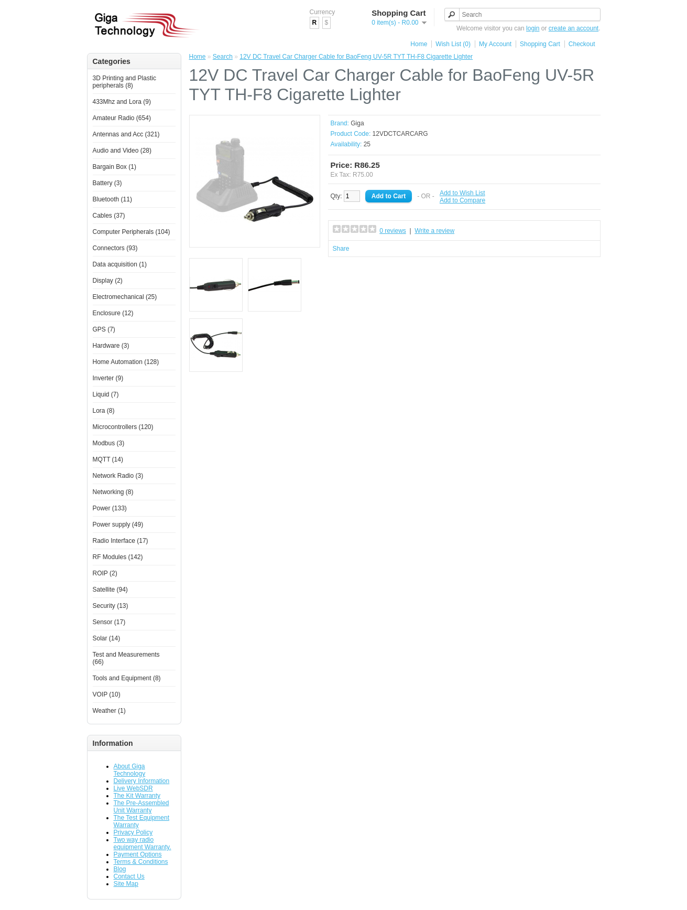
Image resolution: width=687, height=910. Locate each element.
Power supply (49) (118, 524)
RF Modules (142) (118, 557)
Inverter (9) (108, 378)
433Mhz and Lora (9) (122, 101)
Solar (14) (107, 638)
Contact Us (129, 876)
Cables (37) (109, 215)
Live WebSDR (133, 788)
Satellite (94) (110, 589)
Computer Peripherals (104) (131, 231)
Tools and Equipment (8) (127, 678)
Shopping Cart (540, 44)
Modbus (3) (109, 443)
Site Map (126, 883)
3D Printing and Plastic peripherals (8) (124, 81)
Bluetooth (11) (112, 199)
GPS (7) (104, 329)
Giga (357, 123)
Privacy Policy (133, 832)
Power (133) (110, 508)
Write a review (434, 230)
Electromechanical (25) (125, 297)
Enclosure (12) (113, 313)
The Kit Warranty (137, 795)
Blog (120, 869)
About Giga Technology (130, 770)
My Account (495, 44)
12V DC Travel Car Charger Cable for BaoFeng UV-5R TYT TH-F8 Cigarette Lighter (356, 56)
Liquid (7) (106, 394)
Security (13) (110, 605)
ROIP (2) (105, 573)
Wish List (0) (453, 44)
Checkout (582, 44)
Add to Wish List (462, 193)
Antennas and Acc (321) (126, 134)
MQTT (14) (108, 459)
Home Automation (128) (126, 362)
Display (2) (108, 280)
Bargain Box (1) (114, 166)
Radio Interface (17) (120, 540)
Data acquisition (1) (120, 264)
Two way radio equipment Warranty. (142, 843)
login (532, 28)
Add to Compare (462, 200)
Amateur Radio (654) (122, 118)
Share (341, 248)
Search (223, 56)
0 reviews (392, 230)
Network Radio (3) (118, 475)
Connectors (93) (115, 248)
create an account (573, 28)
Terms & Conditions (141, 861)
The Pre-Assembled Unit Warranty (141, 806)
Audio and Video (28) (122, 150)
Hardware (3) (111, 345)
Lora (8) (104, 410)
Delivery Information (142, 781)
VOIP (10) (107, 694)
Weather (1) (109, 710)
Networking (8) (113, 492)
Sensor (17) (109, 622)
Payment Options (138, 854)
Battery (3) (107, 183)
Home (418, 44)
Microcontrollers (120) (123, 427)
